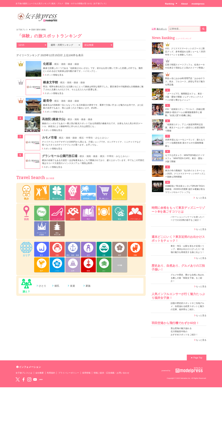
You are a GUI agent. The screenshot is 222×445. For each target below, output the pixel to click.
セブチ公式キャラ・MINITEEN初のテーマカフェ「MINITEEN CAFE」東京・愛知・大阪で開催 (184, 158)
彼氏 (56, 285)
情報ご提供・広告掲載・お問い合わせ (111, 373)
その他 (119, 265)
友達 (72, 285)
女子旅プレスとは (24, 373)
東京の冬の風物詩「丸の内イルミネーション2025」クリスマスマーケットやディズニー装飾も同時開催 (185, 173)
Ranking (171, 3)
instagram (29, 379)
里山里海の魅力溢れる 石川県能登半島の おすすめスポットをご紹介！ (184, 331)
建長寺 (47, 100)
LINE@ (41, 379)
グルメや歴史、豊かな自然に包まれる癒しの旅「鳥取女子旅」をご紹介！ (187, 278)
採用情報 (86, 373)
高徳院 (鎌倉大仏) (53, 119)
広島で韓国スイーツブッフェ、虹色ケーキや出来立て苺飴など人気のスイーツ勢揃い (185, 66)
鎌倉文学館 (50, 82)
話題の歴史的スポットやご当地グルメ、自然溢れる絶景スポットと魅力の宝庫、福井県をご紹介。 (187, 306)
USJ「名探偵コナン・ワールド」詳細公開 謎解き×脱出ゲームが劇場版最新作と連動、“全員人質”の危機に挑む (185, 112)
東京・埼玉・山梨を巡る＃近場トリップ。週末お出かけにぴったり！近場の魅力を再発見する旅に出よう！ (187, 249)
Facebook (23, 379)
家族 (88, 285)
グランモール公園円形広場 (60, 155)
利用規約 (51, 373)
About (184, 3)
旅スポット (162, 29)
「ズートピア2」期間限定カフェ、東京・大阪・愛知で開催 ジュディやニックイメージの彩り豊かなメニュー (184, 96)
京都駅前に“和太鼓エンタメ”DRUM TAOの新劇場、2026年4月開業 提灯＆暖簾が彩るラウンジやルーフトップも (185, 189)
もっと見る (201, 198)
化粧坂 (47, 63)
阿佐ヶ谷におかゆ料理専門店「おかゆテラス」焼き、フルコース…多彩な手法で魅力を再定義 (185, 81)
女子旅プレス (22, 30)
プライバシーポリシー (68, 373)
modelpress (197, 3)
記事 (154, 29)
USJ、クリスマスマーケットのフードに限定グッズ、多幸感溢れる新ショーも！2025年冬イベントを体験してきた (185, 51)
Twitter (18, 379)
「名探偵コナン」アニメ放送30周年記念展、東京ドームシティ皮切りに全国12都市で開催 (185, 127)
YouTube (35, 379)
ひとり (42, 285)
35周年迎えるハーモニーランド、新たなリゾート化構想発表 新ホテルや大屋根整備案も (185, 143)
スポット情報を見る (54, 75)
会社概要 (39, 373)
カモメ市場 (49, 137)
